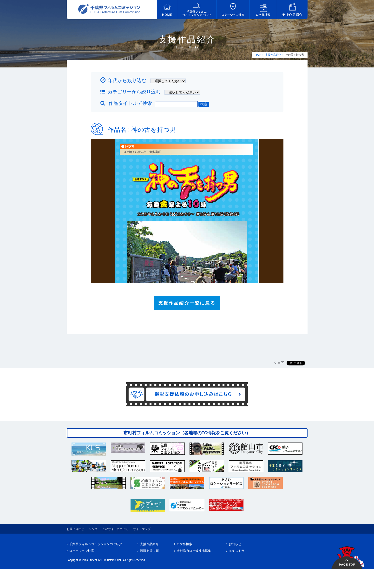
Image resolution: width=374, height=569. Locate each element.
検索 (203, 104)
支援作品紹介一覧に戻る (187, 303)
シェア (279, 362)
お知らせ (235, 544)
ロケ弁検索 (184, 544)
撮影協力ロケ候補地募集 (194, 551)
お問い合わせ (75, 529)
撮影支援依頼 (149, 551)
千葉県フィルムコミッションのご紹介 (95, 544)
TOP (258, 54)
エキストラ (236, 551)
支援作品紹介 (273, 54)
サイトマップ (142, 529)
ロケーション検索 (81, 551)
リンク (93, 529)
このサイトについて (115, 529)
